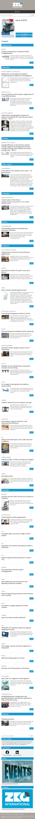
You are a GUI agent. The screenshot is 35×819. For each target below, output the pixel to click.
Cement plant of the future (17, 201)
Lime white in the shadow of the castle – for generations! (16, 171)
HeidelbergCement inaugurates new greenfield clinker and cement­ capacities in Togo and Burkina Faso (16, 698)
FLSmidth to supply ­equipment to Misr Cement (14, 606)
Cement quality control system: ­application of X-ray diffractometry (17, 95)
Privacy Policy (15, 814)
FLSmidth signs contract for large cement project (15, 534)
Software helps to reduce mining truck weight (17, 460)
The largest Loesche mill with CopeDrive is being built (16, 647)
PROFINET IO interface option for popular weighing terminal (16, 628)
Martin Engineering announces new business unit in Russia (17, 594)
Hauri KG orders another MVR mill (13, 618)
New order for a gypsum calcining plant (15, 678)
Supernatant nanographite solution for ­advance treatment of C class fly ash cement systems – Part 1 (17, 117)
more (31, 62)
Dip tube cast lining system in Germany (15, 668)
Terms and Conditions (6, 814)
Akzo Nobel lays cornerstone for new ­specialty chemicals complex (14, 582)
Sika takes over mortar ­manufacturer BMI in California (16, 546)
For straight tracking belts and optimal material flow (14, 385)
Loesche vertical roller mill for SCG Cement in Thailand (17, 497)
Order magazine (24, 33)
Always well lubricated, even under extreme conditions (16, 440)
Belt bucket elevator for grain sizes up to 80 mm (15, 271)
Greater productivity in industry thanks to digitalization (15, 52)
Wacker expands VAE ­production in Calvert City (16, 558)
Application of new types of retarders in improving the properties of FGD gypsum (16, 75)
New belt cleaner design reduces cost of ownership (15, 349)
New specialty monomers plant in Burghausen (12, 570)
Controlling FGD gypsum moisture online (15, 313)
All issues (24, 36)
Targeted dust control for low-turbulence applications (15, 253)
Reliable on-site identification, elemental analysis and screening (15, 367)
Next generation (7, 476)
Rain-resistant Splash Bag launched (13, 290)
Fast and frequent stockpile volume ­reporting (17, 331)
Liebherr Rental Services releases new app (16, 402)
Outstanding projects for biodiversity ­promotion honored (14, 229)
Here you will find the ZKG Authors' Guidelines (13, 809)
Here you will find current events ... (10, 784)
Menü (18, 11)
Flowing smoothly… (8, 719)
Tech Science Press (29, 816)
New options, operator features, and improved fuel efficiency (14, 422)
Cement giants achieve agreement (13, 517)
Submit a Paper (13, 743)
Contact (22, 814)
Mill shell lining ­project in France (12, 658)
